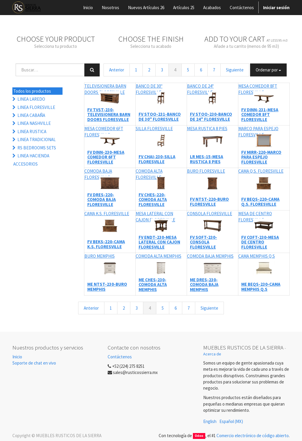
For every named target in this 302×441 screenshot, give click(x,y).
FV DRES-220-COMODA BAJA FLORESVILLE (101, 199)
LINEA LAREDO (31, 99)
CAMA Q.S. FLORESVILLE (260, 171)
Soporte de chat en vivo (34, 363)
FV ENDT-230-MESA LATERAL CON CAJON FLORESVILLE (159, 242)
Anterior (116, 70)
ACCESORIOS (25, 164)
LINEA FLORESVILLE (36, 107)
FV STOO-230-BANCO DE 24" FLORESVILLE (211, 116)
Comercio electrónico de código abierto (252, 435)
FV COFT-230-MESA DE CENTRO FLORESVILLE (260, 242)
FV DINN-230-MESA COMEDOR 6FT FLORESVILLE (105, 157)
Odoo (199, 436)
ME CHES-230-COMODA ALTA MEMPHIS (153, 284)
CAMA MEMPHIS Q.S (256, 256)
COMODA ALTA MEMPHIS (158, 256)
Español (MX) (231, 421)
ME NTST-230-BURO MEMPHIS (107, 286)
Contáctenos (120, 357)
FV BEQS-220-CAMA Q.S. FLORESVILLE (260, 201)
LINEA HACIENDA (33, 156)
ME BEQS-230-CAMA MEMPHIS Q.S (260, 286)
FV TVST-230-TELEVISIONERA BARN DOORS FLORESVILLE (108, 114)
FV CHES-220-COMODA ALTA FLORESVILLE (153, 199)
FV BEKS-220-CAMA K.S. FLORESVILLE (106, 244)
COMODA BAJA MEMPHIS (210, 256)
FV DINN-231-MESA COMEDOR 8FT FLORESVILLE (259, 114)
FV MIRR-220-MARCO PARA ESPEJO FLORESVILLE (261, 157)
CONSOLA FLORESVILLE (209, 213)
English (209, 421)
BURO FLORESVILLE (206, 171)
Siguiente (235, 70)
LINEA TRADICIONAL (36, 139)
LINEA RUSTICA (31, 131)
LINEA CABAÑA (31, 115)
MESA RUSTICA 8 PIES (207, 128)
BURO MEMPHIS (99, 256)
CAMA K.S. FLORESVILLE (106, 213)
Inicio (17, 357)
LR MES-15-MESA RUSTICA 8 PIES (206, 159)
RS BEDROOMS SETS (36, 148)
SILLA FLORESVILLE (154, 128)
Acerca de (212, 354)
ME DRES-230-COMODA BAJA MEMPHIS (204, 284)
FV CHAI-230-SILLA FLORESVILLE (157, 159)
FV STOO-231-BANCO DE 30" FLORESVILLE (160, 116)
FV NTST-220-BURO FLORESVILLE (209, 201)
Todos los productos (32, 91)
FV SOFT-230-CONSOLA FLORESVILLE (203, 242)
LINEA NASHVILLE (34, 123)
